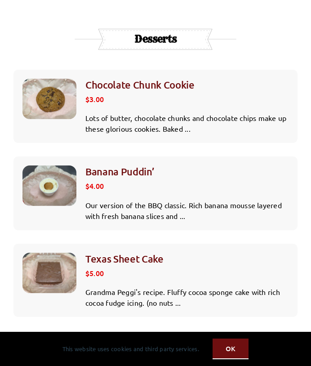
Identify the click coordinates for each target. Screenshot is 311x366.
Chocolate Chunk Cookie (140, 85)
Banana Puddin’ (119, 171)
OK (230, 348)
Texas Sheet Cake (124, 259)
